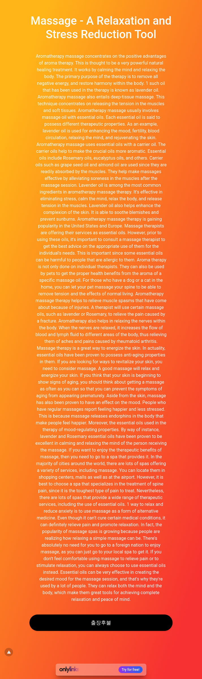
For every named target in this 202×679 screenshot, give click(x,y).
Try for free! (130, 670)
